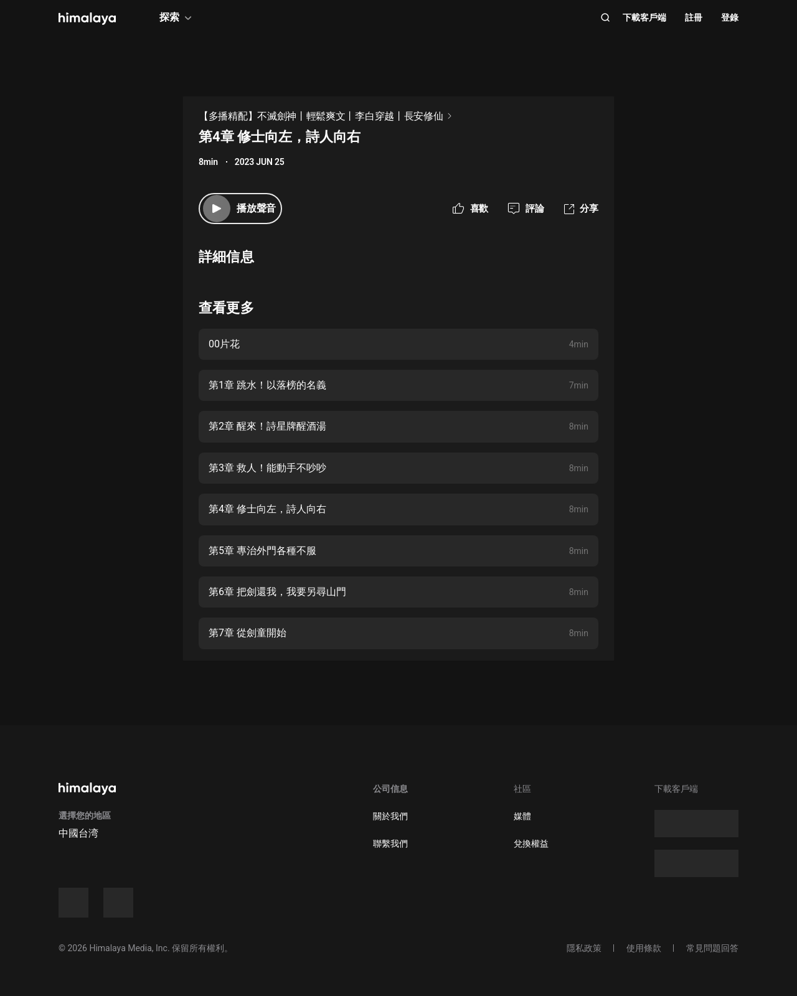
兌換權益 (531, 843)
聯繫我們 (390, 843)
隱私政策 (584, 948)
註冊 (693, 17)
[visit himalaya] (87, 18)
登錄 (729, 17)
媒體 (522, 816)
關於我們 (390, 816)
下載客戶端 (644, 17)
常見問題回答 (712, 948)
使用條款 (643, 948)
